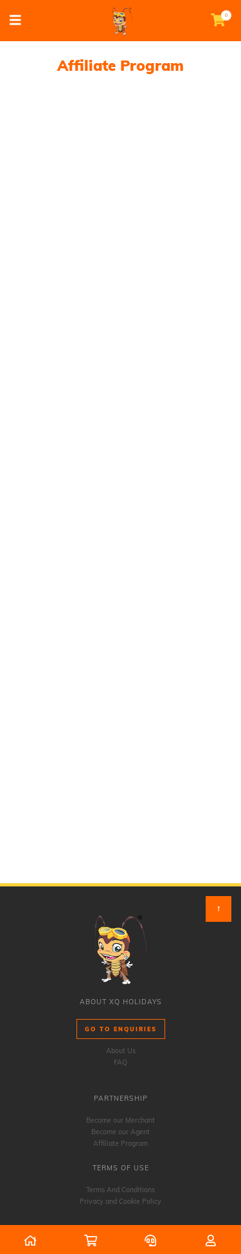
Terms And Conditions (120, 1189)
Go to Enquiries (121, 1029)
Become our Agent (120, 1131)
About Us (121, 1050)
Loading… (120, 486)
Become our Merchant (120, 1120)
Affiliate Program (120, 1143)
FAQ (120, 1062)
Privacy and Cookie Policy (120, 1201)
